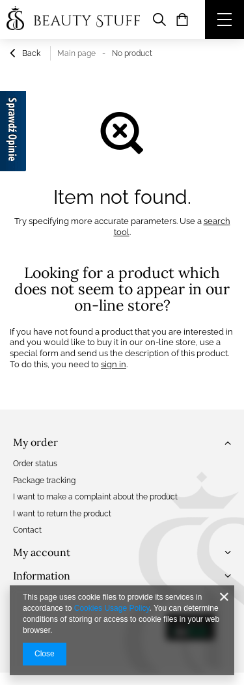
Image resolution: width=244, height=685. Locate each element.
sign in (113, 364)
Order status (35, 463)
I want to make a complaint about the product (95, 496)
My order (35, 442)
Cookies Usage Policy (112, 608)
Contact (27, 530)
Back (25, 55)
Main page (76, 53)
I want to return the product (62, 513)
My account (41, 552)
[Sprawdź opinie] (13, 133)
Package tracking (44, 480)
